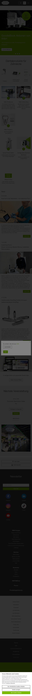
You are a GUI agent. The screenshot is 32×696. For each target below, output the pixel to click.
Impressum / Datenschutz (10, 683)
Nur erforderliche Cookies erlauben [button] (16, 686)
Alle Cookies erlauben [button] (16, 692)
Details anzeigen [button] (16, 689)
